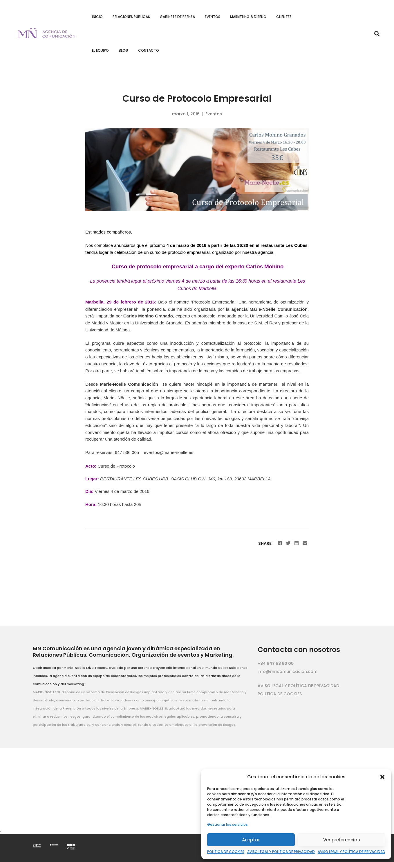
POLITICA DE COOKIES (280, 694)
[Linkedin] (296, 543)
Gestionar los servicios (227, 824)
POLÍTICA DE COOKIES (225, 851)
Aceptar (251, 840)
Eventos (213, 114)
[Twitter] (288, 543)
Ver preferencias (341, 840)
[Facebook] (279, 543)
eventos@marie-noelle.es (168, 452)
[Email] (305, 543)
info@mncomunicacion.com (287, 671)
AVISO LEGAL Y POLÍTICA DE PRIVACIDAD (281, 851)
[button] (382, 777)
